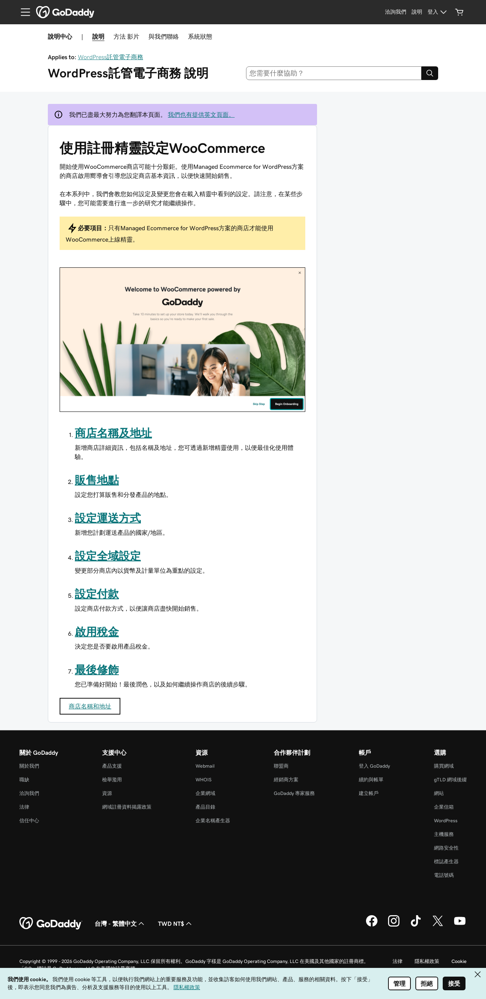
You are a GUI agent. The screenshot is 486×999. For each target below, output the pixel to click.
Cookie (459, 961)
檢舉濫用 (112, 779)
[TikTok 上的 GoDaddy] (416, 925)
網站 (439, 793)
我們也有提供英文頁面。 (201, 115)
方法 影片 (126, 36)
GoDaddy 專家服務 (294, 793)
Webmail (205, 765)
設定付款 (97, 594)
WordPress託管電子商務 (110, 57)
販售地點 (97, 480)
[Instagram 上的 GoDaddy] (394, 925)
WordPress (446, 820)
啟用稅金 (97, 632)
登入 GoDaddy (374, 765)
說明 (98, 36)
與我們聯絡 (163, 36)
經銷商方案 (286, 779)
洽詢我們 (29, 793)
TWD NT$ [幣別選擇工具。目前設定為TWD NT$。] (175, 923)
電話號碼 (444, 875)
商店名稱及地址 (113, 433)
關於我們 (29, 765)
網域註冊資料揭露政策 (126, 806)
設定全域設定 (108, 556)
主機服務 (444, 834)
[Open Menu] (22, 12)
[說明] (417, 12)
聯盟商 (281, 765)
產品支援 (112, 765)
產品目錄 (205, 806)
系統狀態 (200, 36)
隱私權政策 (427, 961)
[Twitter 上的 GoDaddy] (438, 925)
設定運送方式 (108, 518)
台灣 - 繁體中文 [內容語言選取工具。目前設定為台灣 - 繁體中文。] (120, 923)
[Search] (429, 73)
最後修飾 (97, 669)
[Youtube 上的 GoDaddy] (460, 925)
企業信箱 (444, 806)
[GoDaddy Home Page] (50, 923)
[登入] (438, 12)
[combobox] (333, 73)
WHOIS (203, 779)
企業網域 (205, 793)
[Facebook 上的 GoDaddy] (372, 925)
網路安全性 (446, 847)
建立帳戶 (369, 793)
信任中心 (29, 820)
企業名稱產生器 (213, 820)
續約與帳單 (371, 779)
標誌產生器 (446, 861)
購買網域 (444, 765)
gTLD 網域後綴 (450, 779)
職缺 (24, 779)
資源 (107, 793)
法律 (24, 806)
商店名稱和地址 (90, 706)
